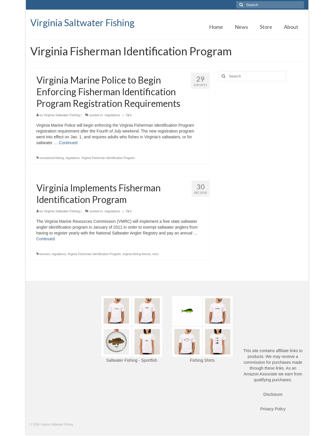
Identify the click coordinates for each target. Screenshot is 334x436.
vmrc (155, 254)
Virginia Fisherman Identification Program (108, 158)
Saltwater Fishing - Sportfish (131, 360)
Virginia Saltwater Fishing (82, 22)
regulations (112, 115)
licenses (44, 254)
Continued (68, 142)
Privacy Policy (273, 409)
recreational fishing (51, 158)
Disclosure (273, 394)
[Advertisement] (261, 126)
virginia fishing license (136, 254)
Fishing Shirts (202, 360)
